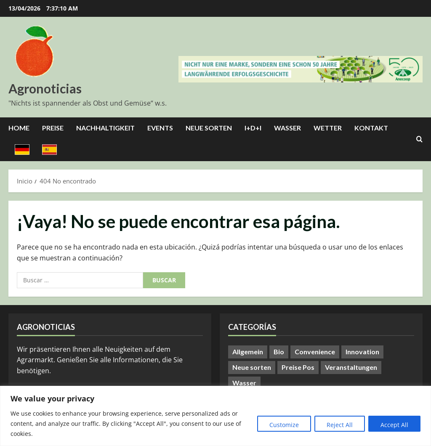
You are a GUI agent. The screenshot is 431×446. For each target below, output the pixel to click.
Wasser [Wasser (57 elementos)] (244, 383)
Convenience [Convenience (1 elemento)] (315, 352)
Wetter (328, 128)
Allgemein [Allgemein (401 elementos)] (247, 352)
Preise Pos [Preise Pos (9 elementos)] (298, 367)
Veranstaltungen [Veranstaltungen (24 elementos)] (351, 367)
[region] (215, 416)
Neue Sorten (209, 128)
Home (18, 128)
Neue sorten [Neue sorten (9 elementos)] (251, 367)
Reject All (340, 425)
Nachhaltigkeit (105, 128)
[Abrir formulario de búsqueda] (419, 139)
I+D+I (253, 128)
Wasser (287, 128)
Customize (284, 425)
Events (160, 128)
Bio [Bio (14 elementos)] (279, 352)
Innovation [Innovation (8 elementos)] (362, 352)
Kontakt (371, 128)
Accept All (394, 425)
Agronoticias (45, 88)
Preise (53, 128)
